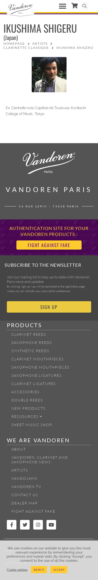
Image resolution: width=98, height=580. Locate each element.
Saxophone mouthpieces (40, 367)
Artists (19, 470)
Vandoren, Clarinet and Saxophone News (39, 459)
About (18, 449)
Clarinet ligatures (33, 383)
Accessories (25, 392)
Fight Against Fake (33, 511)
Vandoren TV (26, 486)
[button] (63, 6)
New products (28, 408)
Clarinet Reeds (28, 334)
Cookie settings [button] (17, 570)
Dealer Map (24, 503)
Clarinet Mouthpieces (37, 359)
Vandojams (24, 478)
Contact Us (24, 495)
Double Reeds (27, 400)
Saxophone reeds (31, 342)
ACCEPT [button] (58, 569)
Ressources (26, 416)
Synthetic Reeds (30, 350)
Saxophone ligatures (36, 375)
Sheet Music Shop (31, 424)
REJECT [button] (39, 569)
